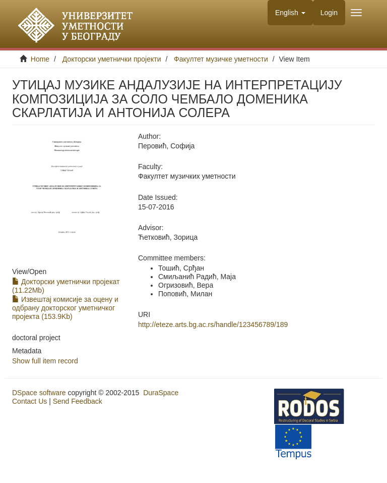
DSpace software (39, 393)
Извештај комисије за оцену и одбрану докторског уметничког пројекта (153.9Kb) (65, 307)
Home (40, 59)
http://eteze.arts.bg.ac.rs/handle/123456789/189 (213, 324)
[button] (290, 12)
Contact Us (29, 401)
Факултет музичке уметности (221, 59)
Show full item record (45, 361)
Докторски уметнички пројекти (111, 59)
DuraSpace (160, 393)
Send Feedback (77, 401)
